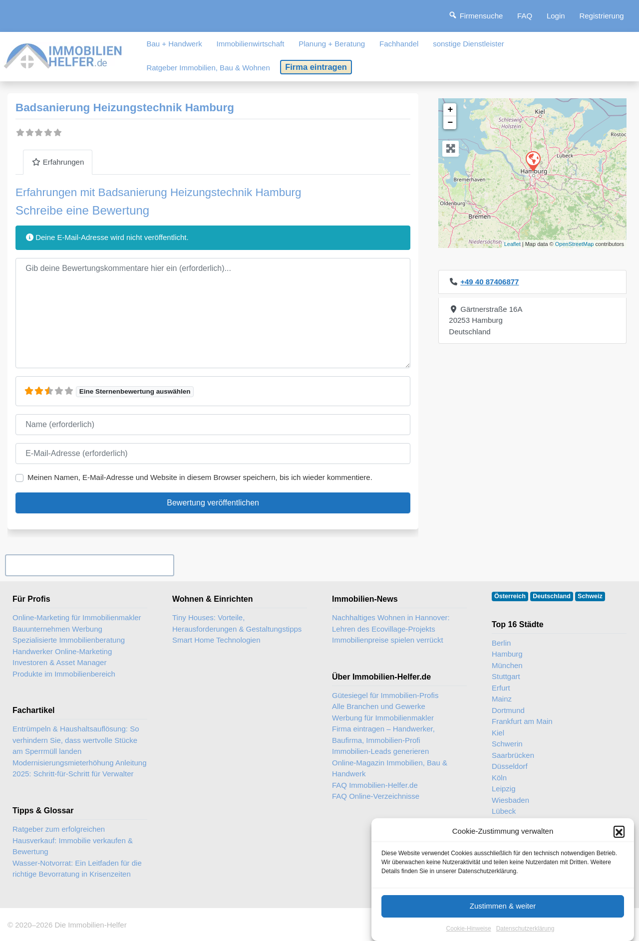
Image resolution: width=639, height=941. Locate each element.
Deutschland (552, 596)
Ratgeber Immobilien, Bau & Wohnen (208, 67)
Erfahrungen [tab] (57, 162)
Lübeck (504, 811)
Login (556, 15)
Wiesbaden (510, 800)
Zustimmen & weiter (503, 915)
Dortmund (508, 710)
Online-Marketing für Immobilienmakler (76, 617)
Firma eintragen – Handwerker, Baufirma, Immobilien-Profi (383, 734)
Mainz (502, 699)
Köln (499, 777)
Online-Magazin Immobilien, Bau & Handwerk (389, 768)
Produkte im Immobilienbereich (63, 674)
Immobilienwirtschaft (251, 43)
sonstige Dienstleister (468, 43)
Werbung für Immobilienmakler (383, 717)
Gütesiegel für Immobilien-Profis (385, 695)
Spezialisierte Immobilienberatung (68, 640)
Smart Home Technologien (216, 640)
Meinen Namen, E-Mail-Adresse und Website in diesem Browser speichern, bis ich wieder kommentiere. (199, 477)
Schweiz (590, 596)
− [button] (450, 123)
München (507, 665)
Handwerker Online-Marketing (62, 651)
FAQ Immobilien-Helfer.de (375, 785)
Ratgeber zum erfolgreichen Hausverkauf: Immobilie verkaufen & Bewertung (72, 840)
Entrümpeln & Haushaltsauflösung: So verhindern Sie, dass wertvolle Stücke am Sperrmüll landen (75, 739)
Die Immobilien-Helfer (90, 925)
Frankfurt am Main (522, 721)
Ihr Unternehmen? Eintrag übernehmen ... (89, 565)
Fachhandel (398, 43)
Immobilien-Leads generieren (380, 751)
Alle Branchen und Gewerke (378, 706)
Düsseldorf (510, 766)
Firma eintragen (316, 66)
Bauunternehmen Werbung (57, 629)
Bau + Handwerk (174, 43)
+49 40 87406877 (489, 281)
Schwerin (507, 743)
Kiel (498, 732)
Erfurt (501, 688)
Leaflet (512, 244)
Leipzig (504, 788)
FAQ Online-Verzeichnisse (375, 796)
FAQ (524, 15)
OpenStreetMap (574, 244)
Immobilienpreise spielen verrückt (387, 640)
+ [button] (450, 110)
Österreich (510, 596)
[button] (619, 841)
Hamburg (507, 654)
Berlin (501, 643)
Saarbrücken (513, 755)
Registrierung (601, 15)
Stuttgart (506, 676)
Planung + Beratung (332, 43)
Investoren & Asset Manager (59, 662)
